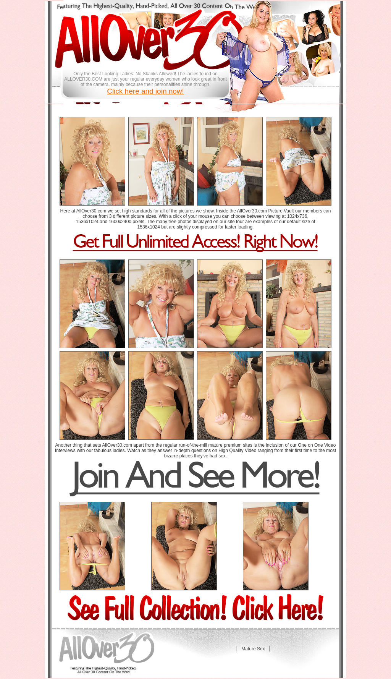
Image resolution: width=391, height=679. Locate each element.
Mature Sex (253, 648)
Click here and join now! (145, 91)
